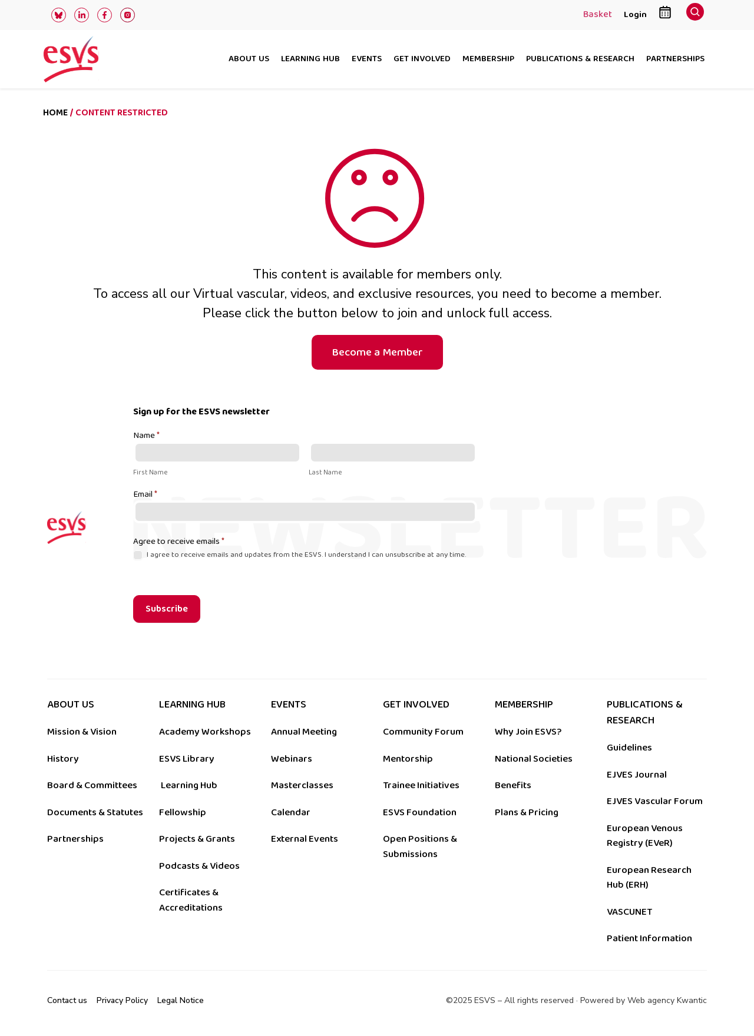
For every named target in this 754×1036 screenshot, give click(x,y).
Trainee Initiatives (421, 785)
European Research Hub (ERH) (649, 877)
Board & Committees (92, 785)
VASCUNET (629, 911)
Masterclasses (302, 785)
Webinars (291, 758)
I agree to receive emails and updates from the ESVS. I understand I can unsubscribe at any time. (299, 555)
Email (145, 495)
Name (146, 436)
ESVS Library (186, 758)
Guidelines (629, 747)
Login (635, 14)
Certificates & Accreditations (191, 900)
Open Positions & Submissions (420, 846)
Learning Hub (189, 785)
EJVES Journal (637, 774)
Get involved (422, 59)
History (63, 758)
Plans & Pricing (526, 812)
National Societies (534, 758)
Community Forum (423, 731)
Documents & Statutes (95, 812)
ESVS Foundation (420, 812)
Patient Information (649, 938)
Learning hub (310, 59)
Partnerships (675, 59)
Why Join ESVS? (528, 731)
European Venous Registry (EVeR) (645, 836)
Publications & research (580, 59)
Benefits (513, 785)
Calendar (290, 812)
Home (55, 112)
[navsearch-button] (695, 15)
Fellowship (182, 812)
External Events (304, 838)
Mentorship (408, 758)
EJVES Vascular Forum (655, 801)
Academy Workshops (205, 731)
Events (367, 59)
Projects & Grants (197, 838)
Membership (488, 59)
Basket (597, 15)
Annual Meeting (304, 731)
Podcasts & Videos (199, 866)
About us (249, 59)
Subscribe (166, 609)
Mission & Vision (82, 731)
